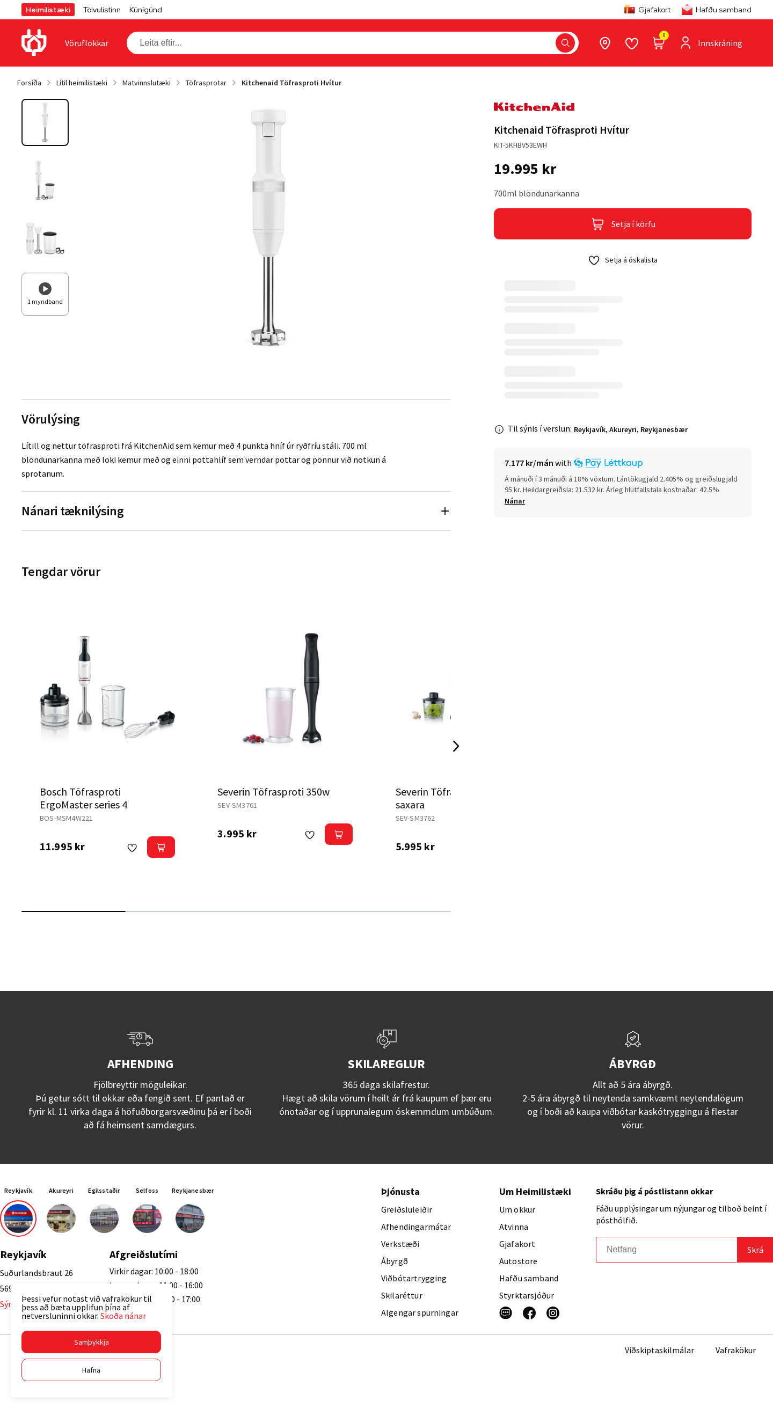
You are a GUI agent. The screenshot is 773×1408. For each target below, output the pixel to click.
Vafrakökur (736, 1350)
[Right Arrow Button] (456, 746)
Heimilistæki (48, 9)
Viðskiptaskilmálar (659, 1350)
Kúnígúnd (145, 9)
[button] (91, 1342)
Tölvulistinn (102, 9)
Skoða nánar (123, 1315)
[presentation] (87, 43)
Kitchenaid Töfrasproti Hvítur (291, 82)
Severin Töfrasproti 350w (273, 791)
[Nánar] (515, 501)
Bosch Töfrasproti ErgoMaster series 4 (83, 798)
